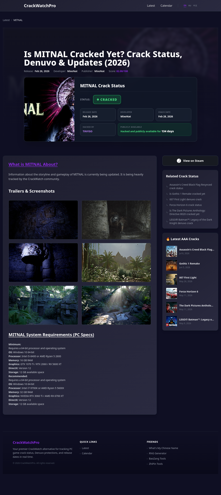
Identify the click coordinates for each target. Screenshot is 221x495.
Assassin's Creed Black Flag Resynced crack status (189, 186)
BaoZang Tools (156, 458)
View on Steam (190, 161)
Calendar (166, 6)
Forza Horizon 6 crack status (184, 205)
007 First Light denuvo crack (184, 199)
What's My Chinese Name (162, 448)
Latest (151, 6)
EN (185, 5)
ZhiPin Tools (155, 464)
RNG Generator (157, 453)
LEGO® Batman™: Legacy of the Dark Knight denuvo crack (189, 221)
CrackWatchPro (40, 5)
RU (189, 5)
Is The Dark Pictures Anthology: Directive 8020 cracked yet (185, 212)
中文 (195, 5)
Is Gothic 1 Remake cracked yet (185, 194)
